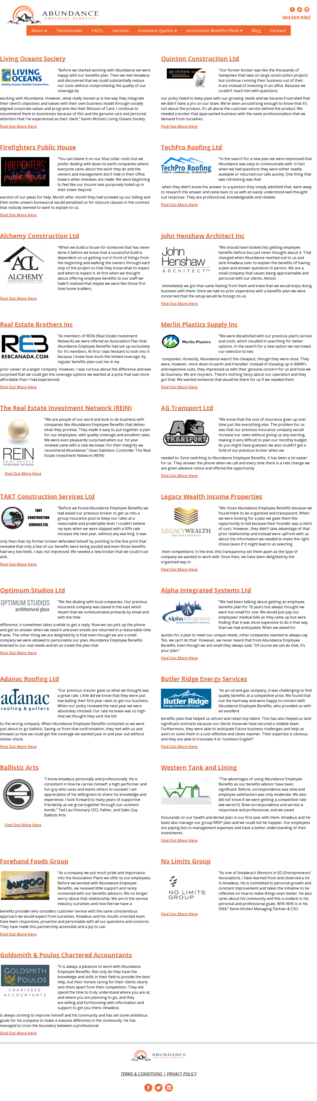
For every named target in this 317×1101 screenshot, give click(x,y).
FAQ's (97, 30)
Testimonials (69, 30)
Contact (278, 30)
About (39, 30)
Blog (256, 30)
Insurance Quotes (157, 30)
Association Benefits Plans (214, 30)
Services (120, 30)
